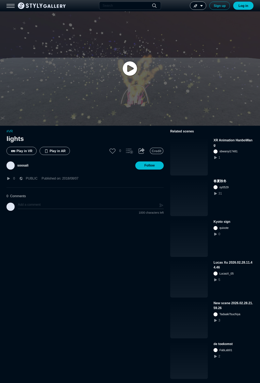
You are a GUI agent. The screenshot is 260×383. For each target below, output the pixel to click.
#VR (9, 131)
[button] (112, 151)
